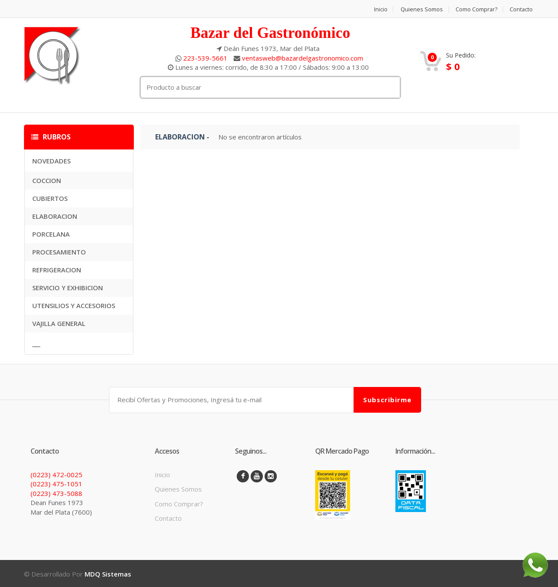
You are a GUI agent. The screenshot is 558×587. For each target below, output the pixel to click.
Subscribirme (387, 399)
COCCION (46, 180)
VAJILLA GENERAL (58, 323)
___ (36, 343)
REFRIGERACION (56, 269)
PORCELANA (51, 234)
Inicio (379, 9)
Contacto (522, 9)
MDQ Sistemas (108, 573)
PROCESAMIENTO (59, 252)
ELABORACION (54, 216)
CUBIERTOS (50, 198)
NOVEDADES (51, 160)
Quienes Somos (420, 9)
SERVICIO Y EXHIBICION (67, 287)
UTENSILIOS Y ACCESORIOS (73, 305)
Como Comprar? (476, 9)
